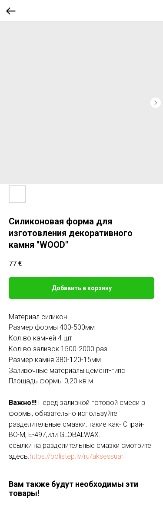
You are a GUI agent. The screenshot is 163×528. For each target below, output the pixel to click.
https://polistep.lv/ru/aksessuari (77, 456)
